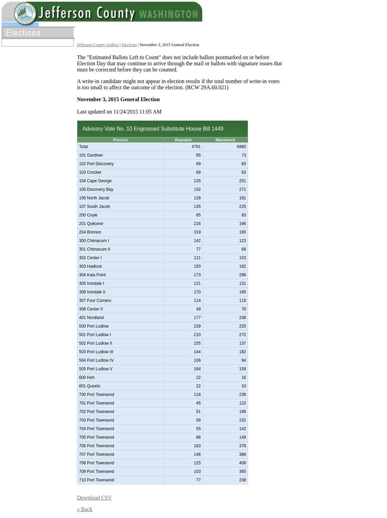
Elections (129, 44)
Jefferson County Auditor (98, 44)
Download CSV (94, 498)
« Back (84, 509)
